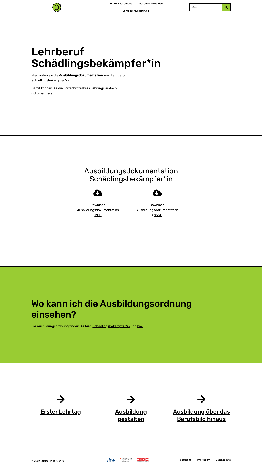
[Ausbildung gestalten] (130, 399)
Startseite (185, 459)
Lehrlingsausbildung (120, 3)
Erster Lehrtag (60, 411)
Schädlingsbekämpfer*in (111, 326)
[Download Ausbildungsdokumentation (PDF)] (97, 192)
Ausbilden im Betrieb (151, 3)
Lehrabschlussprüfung (136, 10)
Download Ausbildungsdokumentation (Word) (157, 210)
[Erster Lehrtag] (60, 399)
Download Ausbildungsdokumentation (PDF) (98, 210)
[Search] (226, 7)
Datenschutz (223, 459)
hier (140, 326)
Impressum (203, 459)
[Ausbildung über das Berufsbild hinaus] (201, 399)
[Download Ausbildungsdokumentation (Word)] (157, 192)
